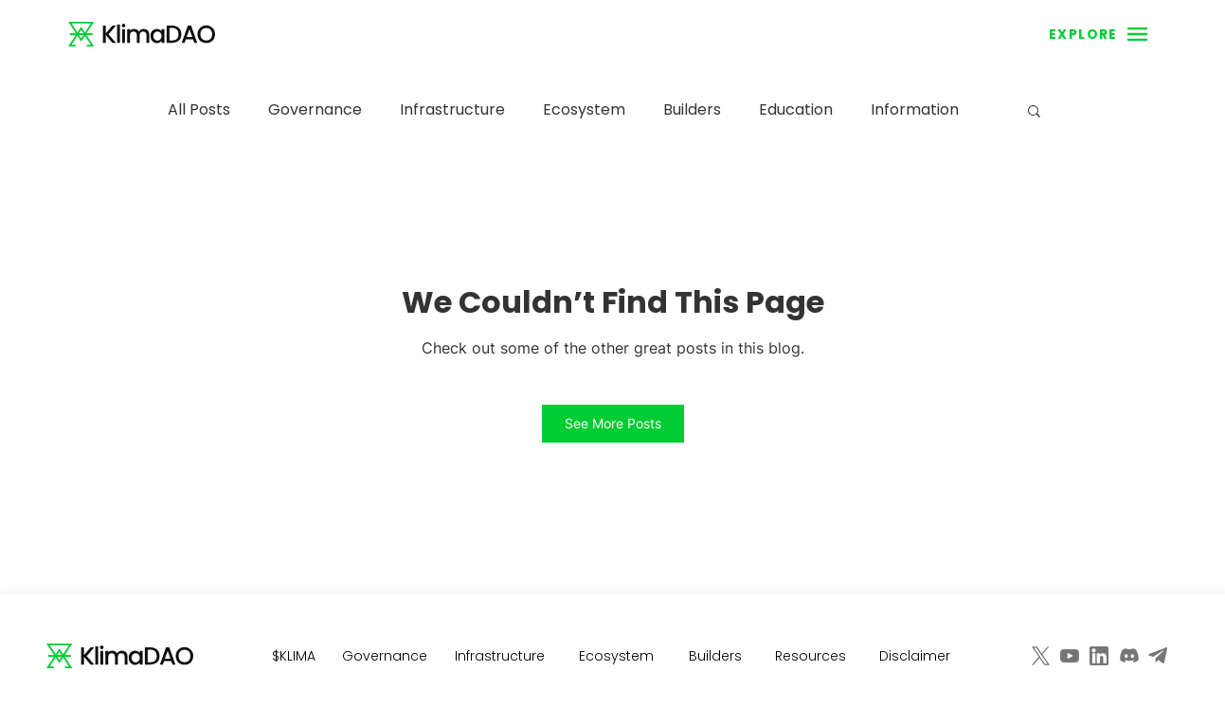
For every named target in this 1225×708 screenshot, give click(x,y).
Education (796, 109)
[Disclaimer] (917, 656)
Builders (692, 109)
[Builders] (717, 656)
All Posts (199, 109)
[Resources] (813, 656)
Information (915, 109)
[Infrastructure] (502, 656)
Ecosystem (584, 109)
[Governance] (386, 656)
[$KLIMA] (295, 656)
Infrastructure (452, 109)
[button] (1083, 34)
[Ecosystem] (618, 656)
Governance (315, 109)
